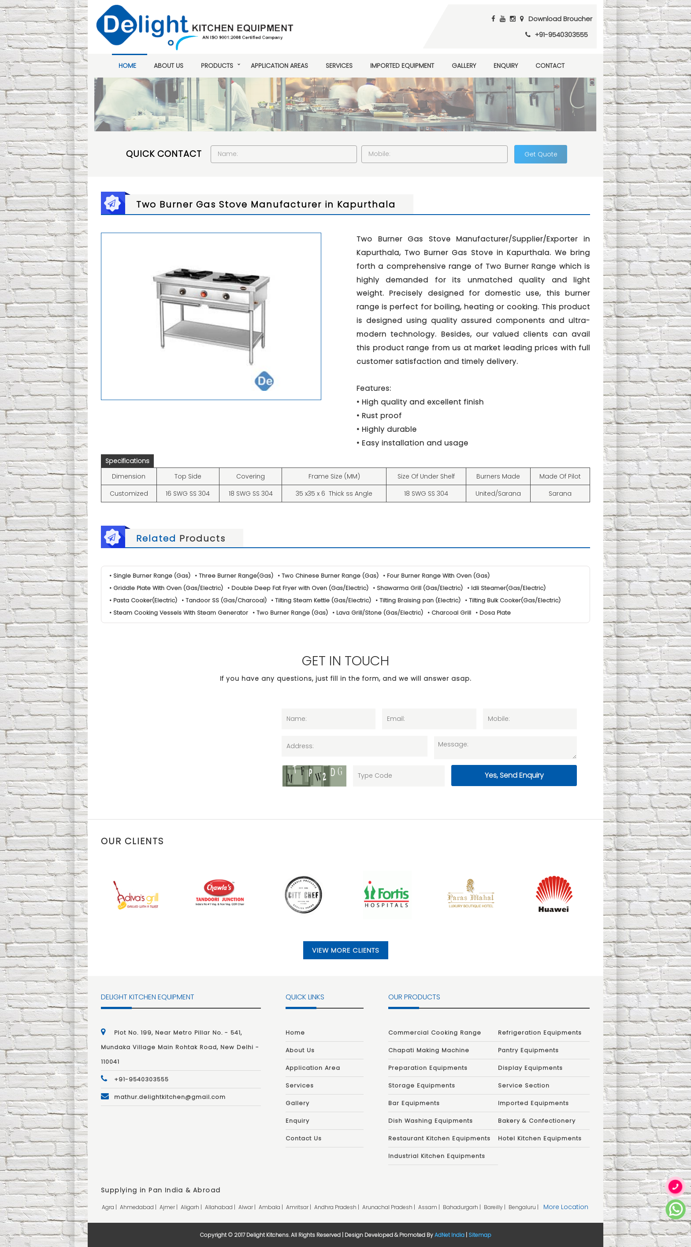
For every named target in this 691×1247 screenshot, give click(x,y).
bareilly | (495, 1207)
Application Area (313, 1068)
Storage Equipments (421, 1085)
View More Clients (345, 950)
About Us (168, 65)
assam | (429, 1207)
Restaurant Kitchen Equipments (439, 1138)
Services (339, 65)
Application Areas (279, 65)
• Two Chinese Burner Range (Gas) (328, 576)
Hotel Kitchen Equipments (540, 1138)
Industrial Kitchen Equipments (436, 1156)
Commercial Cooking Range (434, 1032)
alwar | (247, 1207)
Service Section (524, 1085)
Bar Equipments (414, 1103)
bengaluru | (524, 1207)
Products (217, 65)
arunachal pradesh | (389, 1207)
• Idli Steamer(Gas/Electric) (506, 588)
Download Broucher (560, 18)
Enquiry (506, 65)
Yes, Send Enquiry (514, 775)
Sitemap (479, 1235)
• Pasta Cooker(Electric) (143, 600)
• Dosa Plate (493, 613)
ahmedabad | (139, 1207)
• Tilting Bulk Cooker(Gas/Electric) (513, 600)
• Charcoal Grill (450, 613)
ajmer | (169, 1207)
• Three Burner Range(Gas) (234, 576)
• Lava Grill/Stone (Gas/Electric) (378, 613)
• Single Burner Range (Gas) (149, 576)
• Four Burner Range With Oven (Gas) (436, 576)
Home (127, 65)
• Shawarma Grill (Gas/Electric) (418, 588)
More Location (565, 1207)
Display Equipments (530, 1068)
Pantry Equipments (528, 1050)
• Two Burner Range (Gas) (290, 613)
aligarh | (192, 1207)
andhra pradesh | (337, 1207)
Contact (550, 65)
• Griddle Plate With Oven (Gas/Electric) (166, 588)
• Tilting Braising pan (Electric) (418, 600)
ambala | (271, 1207)
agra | (110, 1207)
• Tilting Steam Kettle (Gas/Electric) (321, 600)
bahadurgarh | (462, 1207)
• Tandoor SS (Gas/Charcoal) (224, 600)
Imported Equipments (533, 1103)
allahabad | (221, 1207)
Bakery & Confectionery (537, 1121)
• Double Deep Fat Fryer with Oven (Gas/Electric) (297, 588)
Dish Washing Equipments (430, 1121)
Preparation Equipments (428, 1068)
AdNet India (449, 1235)
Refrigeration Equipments (540, 1032)
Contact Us (304, 1138)
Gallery (464, 65)
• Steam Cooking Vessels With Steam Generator (179, 613)
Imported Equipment (402, 65)
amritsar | (299, 1207)
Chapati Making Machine (428, 1050)
